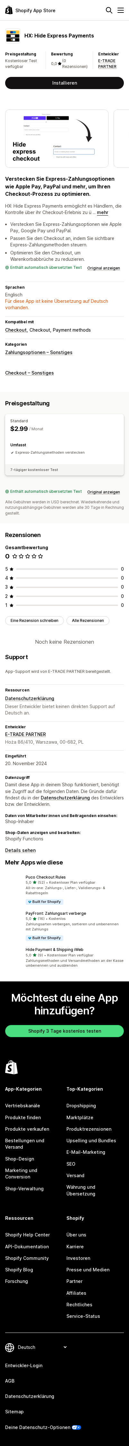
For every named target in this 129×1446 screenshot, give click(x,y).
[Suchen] (109, 10)
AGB (9, 1381)
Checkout (16, 330)
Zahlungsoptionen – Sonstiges (39, 352)
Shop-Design (19, 1158)
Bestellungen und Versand (24, 1144)
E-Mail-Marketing (85, 1152)
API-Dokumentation (27, 1246)
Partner (74, 1281)
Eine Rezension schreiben (34, 620)
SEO (70, 1164)
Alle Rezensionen (88, 620)
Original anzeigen (103, 268)
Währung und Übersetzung (80, 1190)
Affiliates (76, 1293)
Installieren (64, 83)
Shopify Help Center (27, 1234)
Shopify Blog (19, 1269)
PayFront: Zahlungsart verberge (56, 913)
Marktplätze (79, 1117)
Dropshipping (81, 1105)
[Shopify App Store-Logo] (30, 10)
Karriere (75, 1246)
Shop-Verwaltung (24, 1188)
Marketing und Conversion (21, 1173)
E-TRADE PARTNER (25, 734)
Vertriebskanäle (22, 1105)
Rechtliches (79, 1304)
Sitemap (14, 1411)
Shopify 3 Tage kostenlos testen (64, 1031)
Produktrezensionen (88, 1129)
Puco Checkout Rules (46, 877)
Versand (75, 1175)
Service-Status (83, 1316)
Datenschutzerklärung (29, 698)
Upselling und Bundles (91, 1140)
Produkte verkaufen (27, 1129)
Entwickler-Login (23, 1365)
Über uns (76, 1234)
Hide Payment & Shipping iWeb (54, 949)
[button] (64, 889)
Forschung (16, 1281)
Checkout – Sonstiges (29, 373)
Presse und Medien (87, 1269)
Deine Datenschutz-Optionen (37, 1427)
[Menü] (120, 10)
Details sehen (20, 850)
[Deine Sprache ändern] (42, 1347)
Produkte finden (23, 1117)
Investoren (78, 1258)
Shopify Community (27, 1258)
